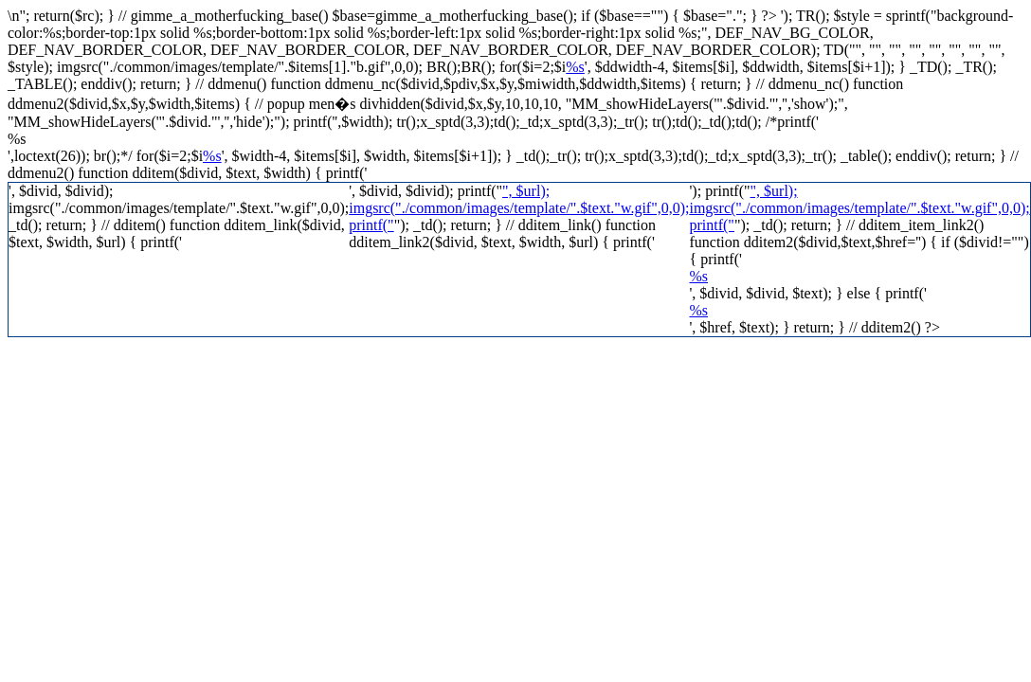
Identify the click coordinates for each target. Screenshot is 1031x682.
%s (575, 67)
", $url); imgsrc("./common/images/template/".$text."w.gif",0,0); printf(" (519, 208)
